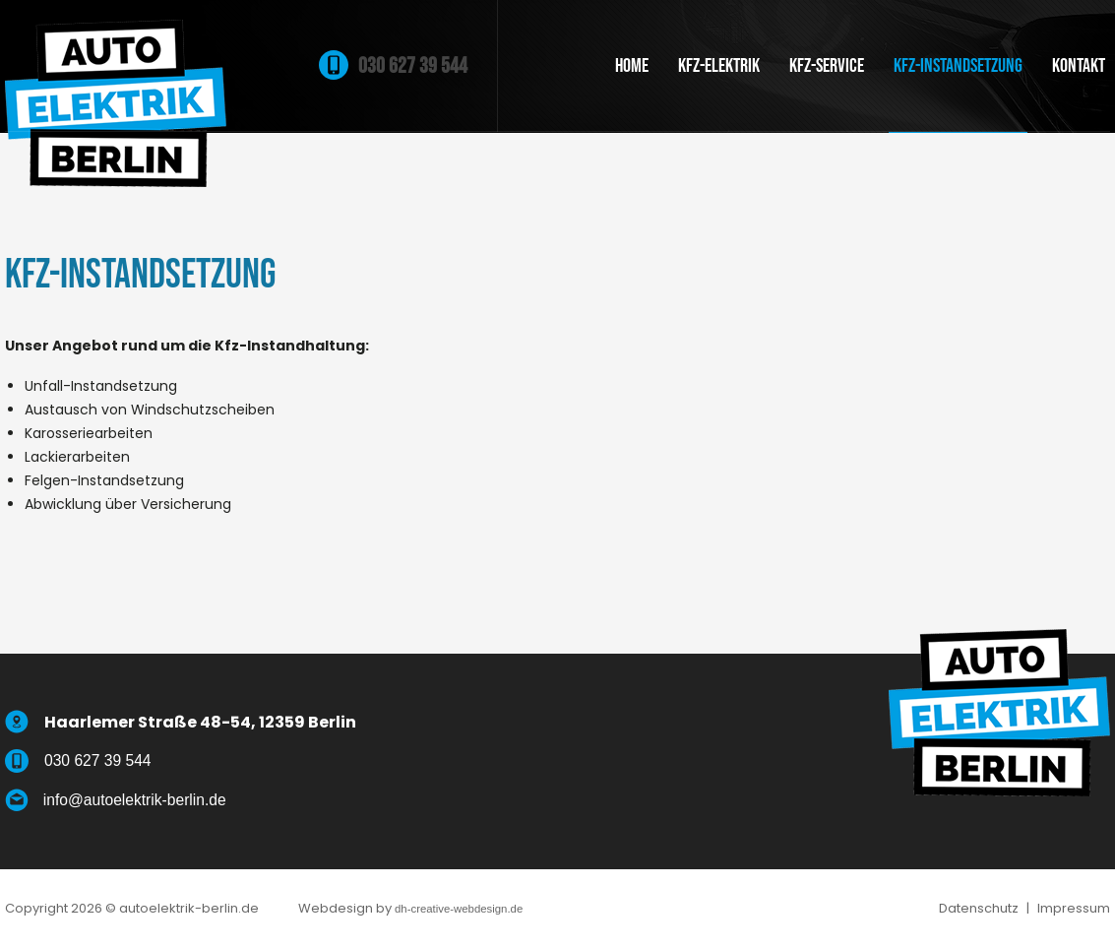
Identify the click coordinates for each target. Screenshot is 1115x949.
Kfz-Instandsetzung (958, 66)
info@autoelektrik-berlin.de (151, 801)
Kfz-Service (826, 66)
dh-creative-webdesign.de (483, 910)
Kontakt (1078, 66)
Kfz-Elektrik (719, 66)
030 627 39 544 (412, 66)
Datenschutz (979, 910)
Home (632, 66)
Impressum (1073, 910)
